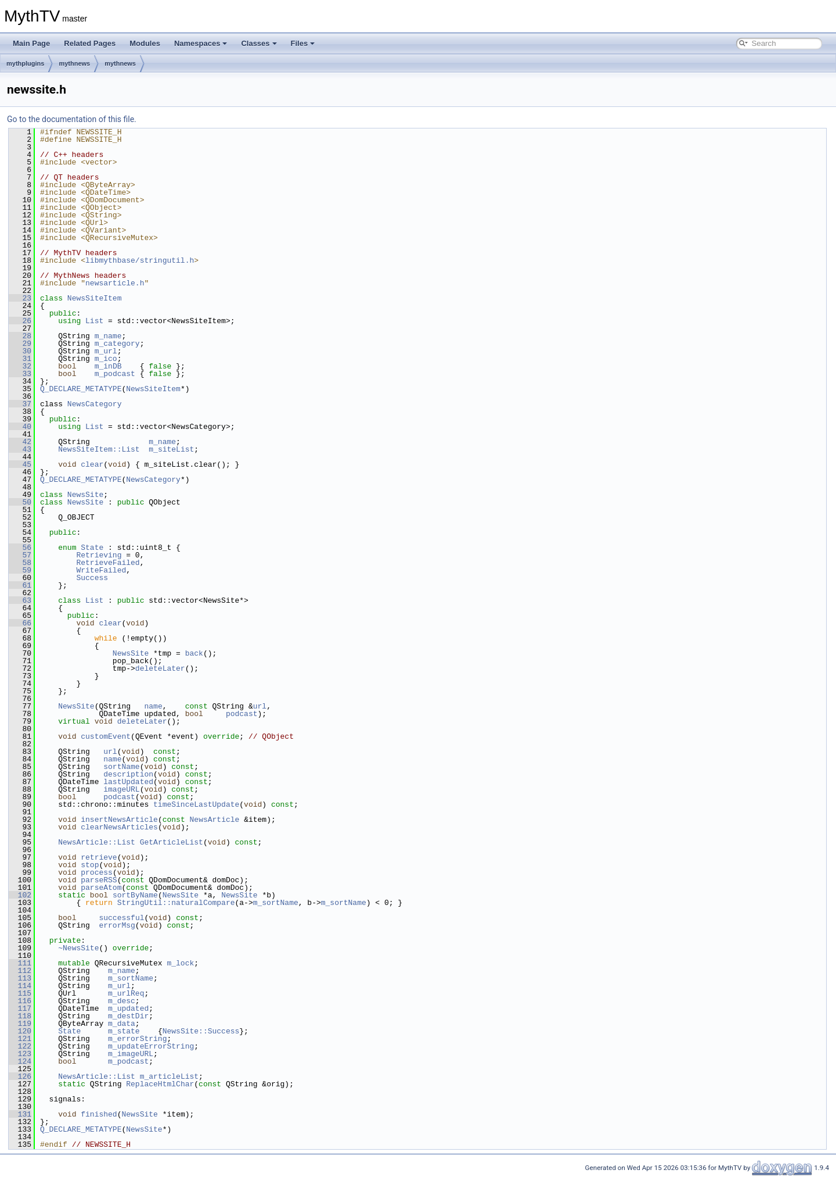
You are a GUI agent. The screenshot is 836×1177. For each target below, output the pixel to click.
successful (121, 918)
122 (20, 1046)
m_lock (180, 963)
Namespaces (201, 43)
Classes (258, 43)
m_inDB (108, 366)
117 (20, 1008)
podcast (242, 714)
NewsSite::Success (201, 1031)
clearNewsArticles (119, 827)
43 (20, 449)
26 (20, 321)
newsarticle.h (114, 283)
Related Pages (90, 43)
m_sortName (275, 902)
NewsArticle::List (96, 842)
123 (20, 1054)
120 (20, 1031)
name (153, 706)
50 (20, 502)
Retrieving (98, 555)
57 (20, 555)
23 (20, 298)
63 (20, 600)
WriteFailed (101, 570)
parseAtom (101, 887)
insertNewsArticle (119, 819)
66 (20, 623)
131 (20, 1114)
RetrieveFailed (107, 562)
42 (20, 442)
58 (20, 562)
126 (20, 1076)
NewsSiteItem (94, 298)
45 (20, 464)
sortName (121, 766)
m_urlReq (126, 993)
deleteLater (160, 668)
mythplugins (25, 63)
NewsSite (85, 494)
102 (20, 895)
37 (20, 404)
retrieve (99, 857)
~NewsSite (78, 948)
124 (20, 1061)
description (128, 774)
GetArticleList (171, 842)
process (97, 872)
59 (20, 570)
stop (90, 865)
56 (20, 547)
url (259, 706)
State (92, 547)
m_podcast (115, 374)
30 (20, 351)
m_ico (106, 358)
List (94, 321)
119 (20, 1023)
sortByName (135, 895)
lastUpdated (128, 782)
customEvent (106, 736)
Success (92, 578)
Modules (144, 43)
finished (99, 1114)
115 (20, 993)
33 (20, 374)
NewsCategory (94, 404)
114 (20, 986)
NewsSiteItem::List (98, 449)
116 (20, 1001)
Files (303, 43)
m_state (124, 1031)
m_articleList (169, 1076)
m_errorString (137, 1038)
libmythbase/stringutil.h (139, 260)
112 (20, 970)
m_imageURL (130, 1054)
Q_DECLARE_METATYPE (80, 389)
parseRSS (99, 880)
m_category (117, 343)
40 (20, 426)
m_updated (128, 1008)
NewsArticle (214, 819)
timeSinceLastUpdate (196, 804)
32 (20, 366)
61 (20, 585)
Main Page (31, 43)
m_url (106, 351)
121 (20, 1038)
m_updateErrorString (151, 1046)
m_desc (121, 1001)
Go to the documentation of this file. (71, 119)
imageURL (121, 789)
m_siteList (171, 449)
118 (20, 1016)
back (194, 653)
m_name (108, 336)
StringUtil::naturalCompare (176, 902)
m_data (121, 1023)
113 (20, 978)
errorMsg (117, 925)
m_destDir (128, 1016)
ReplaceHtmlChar (160, 1084)
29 (20, 343)
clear (92, 464)
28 (20, 336)
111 (20, 963)
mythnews (74, 63)
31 (20, 358)
